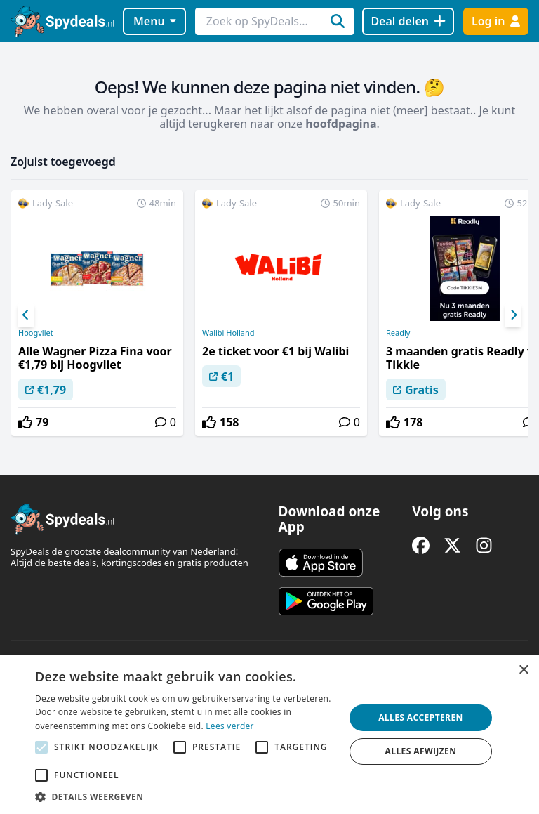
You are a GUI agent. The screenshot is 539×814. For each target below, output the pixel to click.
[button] (185, 796)
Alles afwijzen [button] (421, 751)
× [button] (523, 670)
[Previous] (26, 315)
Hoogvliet (35, 333)
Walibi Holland (228, 333)
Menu (154, 21)
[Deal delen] (408, 21)
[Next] (513, 315)
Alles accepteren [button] (420, 717)
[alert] (269, 734)
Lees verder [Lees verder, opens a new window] (230, 726)
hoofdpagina (340, 123)
